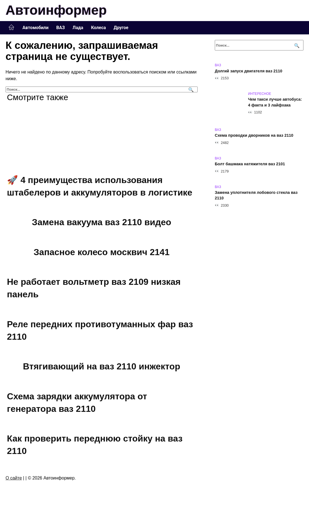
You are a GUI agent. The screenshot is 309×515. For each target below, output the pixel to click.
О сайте (14, 478)
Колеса (98, 27)
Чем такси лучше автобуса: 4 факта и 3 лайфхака (275, 102)
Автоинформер (56, 10)
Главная (11, 27)
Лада (78, 27)
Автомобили (35, 27)
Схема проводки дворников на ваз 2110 (254, 135)
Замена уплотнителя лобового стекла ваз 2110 (256, 196)
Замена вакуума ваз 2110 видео (101, 222)
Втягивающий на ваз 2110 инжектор (101, 366)
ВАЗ (60, 27)
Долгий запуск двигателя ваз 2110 (248, 71)
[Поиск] (190, 89)
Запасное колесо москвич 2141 (101, 252)
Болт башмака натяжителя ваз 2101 (250, 164)
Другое (121, 27)
